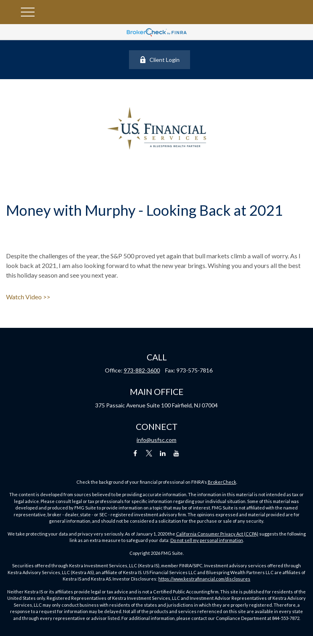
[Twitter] (148, 453)
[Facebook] (135, 453)
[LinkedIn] (162, 453)
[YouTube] (176, 453)
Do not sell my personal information (206, 540)
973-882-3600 (142, 370)
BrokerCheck (222, 482)
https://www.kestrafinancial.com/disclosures (204, 578)
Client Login (159, 59)
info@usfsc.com (156, 439)
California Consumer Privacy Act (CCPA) (217, 533)
